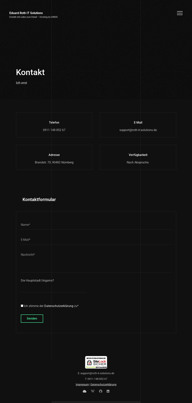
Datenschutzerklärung (58, 306)
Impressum (82, 384)
